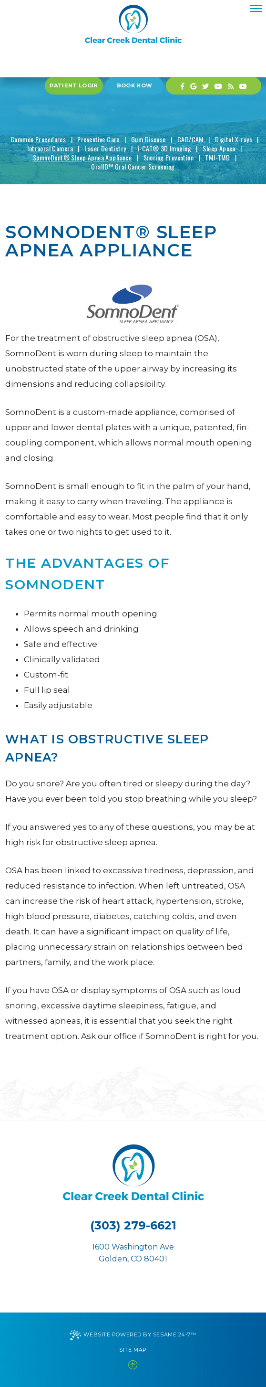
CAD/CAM (190, 139)
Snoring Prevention (168, 157)
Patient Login (74, 85)
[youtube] (218, 85)
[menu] (256, 8)
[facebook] (182, 85)
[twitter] (205, 85)
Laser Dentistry (105, 148)
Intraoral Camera (50, 148)
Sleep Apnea (219, 148)
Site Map (132, 1349)
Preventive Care (98, 139)
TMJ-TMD (217, 157)
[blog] (231, 85)
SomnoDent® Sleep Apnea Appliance (82, 157)
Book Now (135, 85)
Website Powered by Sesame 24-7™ (133, 1335)
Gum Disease (148, 139)
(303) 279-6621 (133, 1225)
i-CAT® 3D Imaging (164, 148)
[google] (193, 85)
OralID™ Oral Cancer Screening (132, 166)
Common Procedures (38, 139)
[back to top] (133, 1365)
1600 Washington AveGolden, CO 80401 (133, 1252)
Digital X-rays (233, 139)
